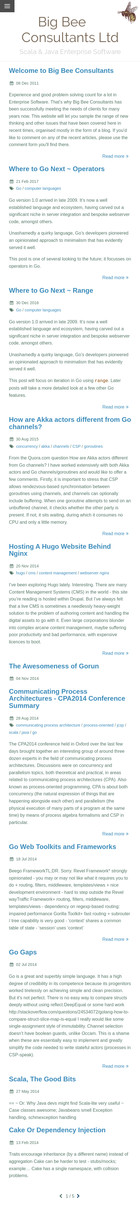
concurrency (27, 446)
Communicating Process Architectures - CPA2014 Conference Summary (67, 698)
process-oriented (99, 724)
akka (45, 446)
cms (31, 572)
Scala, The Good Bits (42, 1078)
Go (18, 188)
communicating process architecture (48, 724)
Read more (116, 156)
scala (13, 732)
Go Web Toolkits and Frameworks (62, 846)
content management (58, 572)
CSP (77, 446)
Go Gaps (23, 951)
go (34, 732)
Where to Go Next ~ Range (51, 290)
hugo (20, 572)
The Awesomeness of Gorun (54, 665)
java (25, 732)
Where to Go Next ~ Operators (57, 169)
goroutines (93, 446)
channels (61, 446)
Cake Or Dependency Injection (57, 1129)
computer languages (43, 188)
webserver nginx (94, 572)
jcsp (120, 724)
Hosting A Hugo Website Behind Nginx (60, 549)
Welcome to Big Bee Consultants (61, 70)
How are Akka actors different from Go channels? (70, 422)
